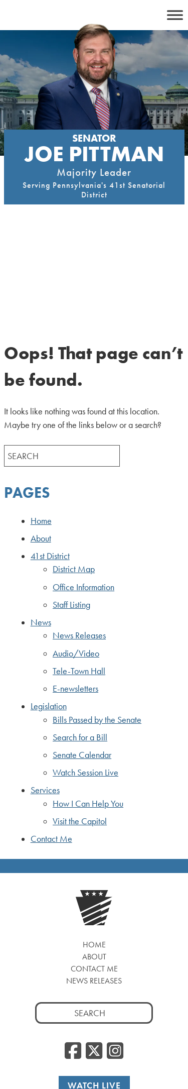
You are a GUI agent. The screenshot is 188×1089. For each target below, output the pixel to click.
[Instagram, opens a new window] (115, 954)
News (41, 524)
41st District (50, 458)
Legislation (49, 608)
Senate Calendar (82, 657)
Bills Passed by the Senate (97, 621)
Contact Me (51, 741)
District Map (74, 471)
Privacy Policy (134, 1050)
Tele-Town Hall (79, 573)
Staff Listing (71, 506)
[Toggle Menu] (175, 15)
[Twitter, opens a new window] (94, 954)
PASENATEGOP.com (66, 1050)
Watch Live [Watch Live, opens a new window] (94, 988)
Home (41, 422)
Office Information (83, 489)
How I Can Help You (88, 705)
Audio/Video (76, 555)
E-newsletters (75, 591)
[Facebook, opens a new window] (73, 954)
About (41, 441)
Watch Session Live (85, 675)
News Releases (79, 537)
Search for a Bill (80, 639)
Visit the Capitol (80, 723)
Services (45, 692)
